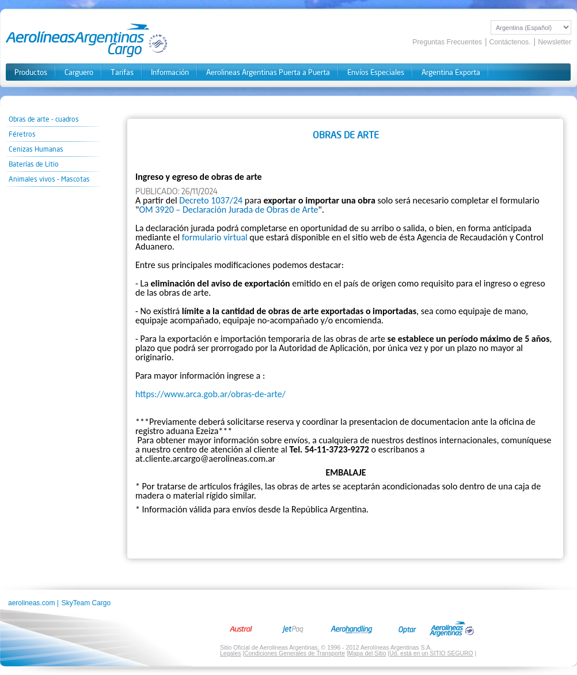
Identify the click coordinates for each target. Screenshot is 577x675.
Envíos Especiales (375, 72)
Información (170, 72)
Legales (230, 653)
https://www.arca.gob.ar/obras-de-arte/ (210, 394)
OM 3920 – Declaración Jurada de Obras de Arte (228, 209)
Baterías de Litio (34, 164)
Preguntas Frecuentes (447, 42)
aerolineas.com (31, 603)
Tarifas (122, 72)
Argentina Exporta (451, 72)
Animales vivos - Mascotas (49, 179)
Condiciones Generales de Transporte (294, 653)
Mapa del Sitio (367, 653)
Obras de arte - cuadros (44, 119)
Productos (30, 72)
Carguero (78, 72)
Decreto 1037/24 (210, 200)
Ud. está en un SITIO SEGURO (431, 653)
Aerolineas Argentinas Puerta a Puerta (268, 72)
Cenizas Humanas (36, 149)
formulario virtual (215, 237)
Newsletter (554, 42)
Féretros (22, 134)
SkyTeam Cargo (86, 603)
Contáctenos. (509, 42)
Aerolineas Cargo (87, 40)
